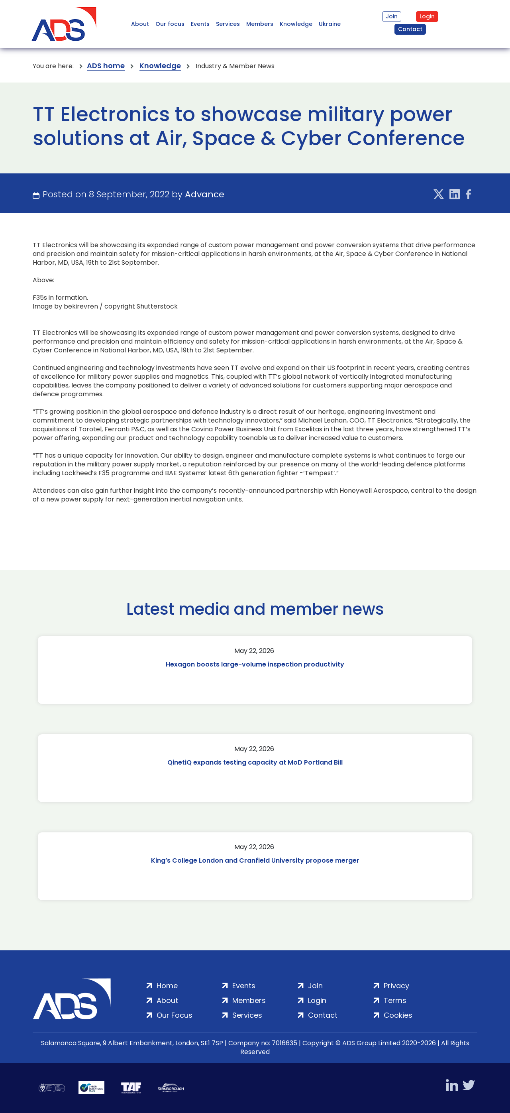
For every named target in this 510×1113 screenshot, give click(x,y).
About (140, 24)
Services (228, 24)
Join (392, 16)
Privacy (396, 986)
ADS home (106, 66)
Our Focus (174, 1015)
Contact (410, 29)
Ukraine (330, 24)
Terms (395, 1000)
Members (259, 24)
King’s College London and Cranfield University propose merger (255, 860)
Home (167, 986)
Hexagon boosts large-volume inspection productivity (255, 664)
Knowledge (296, 24)
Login (427, 16)
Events (200, 24)
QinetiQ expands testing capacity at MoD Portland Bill (255, 762)
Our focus (169, 24)
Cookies (398, 1015)
